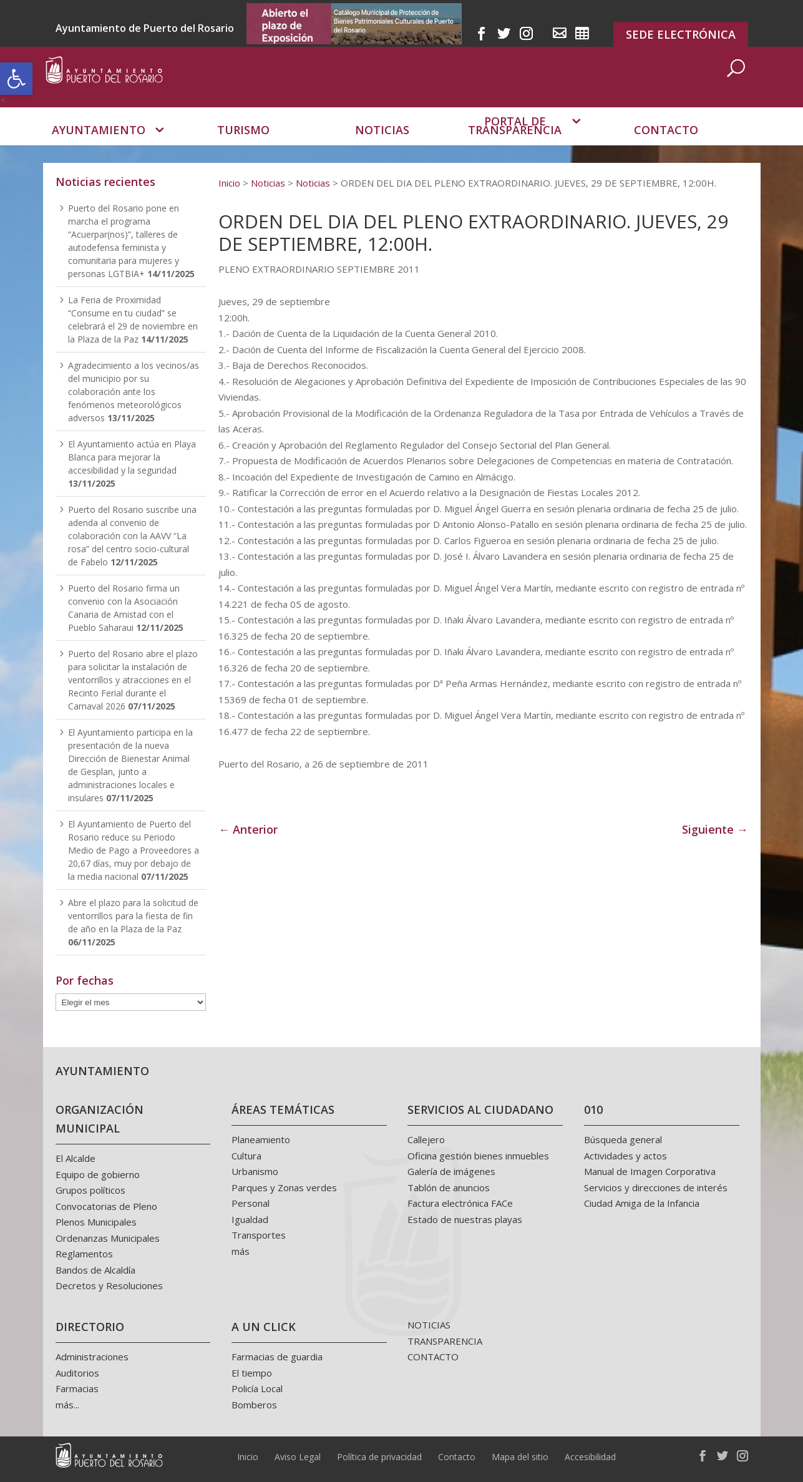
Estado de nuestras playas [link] (464, 1219)
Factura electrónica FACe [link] (460, 1203)
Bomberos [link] (254, 1404)
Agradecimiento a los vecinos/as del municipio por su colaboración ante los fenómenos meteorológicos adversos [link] (133, 391)
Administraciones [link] (92, 1356)
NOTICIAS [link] (428, 1325)
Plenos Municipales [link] (96, 1222)
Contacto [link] (666, 147)
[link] (16, 78)
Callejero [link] (426, 1139)
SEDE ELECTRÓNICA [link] (681, 34)
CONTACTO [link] (433, 1356)
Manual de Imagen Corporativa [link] (650, 1171)
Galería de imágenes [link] (451, 1171)
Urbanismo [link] (254, 1171)
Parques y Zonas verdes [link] (284, 1187)
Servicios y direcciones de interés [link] (656, 1187)
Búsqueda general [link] (623, 1139)
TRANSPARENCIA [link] (444, 1341)
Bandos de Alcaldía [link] (95, 1270)
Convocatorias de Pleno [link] (106, 1206)
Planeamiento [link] (260, 1139)
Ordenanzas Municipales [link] (108, 1238)
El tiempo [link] (251, 1373)
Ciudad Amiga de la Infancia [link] (641, 1203)
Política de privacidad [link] (379, 1457)
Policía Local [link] (257, 1388)
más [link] (240, 1251)
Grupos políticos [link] (90, 1190)
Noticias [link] (382, 147)
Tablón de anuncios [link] (448, 1187)
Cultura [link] (246, 1155)
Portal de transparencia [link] (515, 142)
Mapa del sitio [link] (520, 1457)
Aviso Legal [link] (298, 1457)
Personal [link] (250, 1203)
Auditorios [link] (77, 1373)
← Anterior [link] (248, 829)
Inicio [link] (247, 1457)
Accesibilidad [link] (590, 1457)
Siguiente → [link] (715, 829)
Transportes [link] (258, 1235)
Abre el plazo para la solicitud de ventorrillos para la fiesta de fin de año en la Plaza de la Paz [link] (133, 916)
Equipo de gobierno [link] (98, 1174)
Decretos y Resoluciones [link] (109, 1285)
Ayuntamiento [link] (98, 147)
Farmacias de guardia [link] (277, 1356)
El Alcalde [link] (75, 1158)
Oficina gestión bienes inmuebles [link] (478, 1155)
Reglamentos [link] (84, 1253)
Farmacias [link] (77, 1388)
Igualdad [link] (249, 1219)
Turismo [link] (243, 147)
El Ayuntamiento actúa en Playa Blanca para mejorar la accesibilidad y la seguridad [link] (132, 457)
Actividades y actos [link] (625, 1155)
